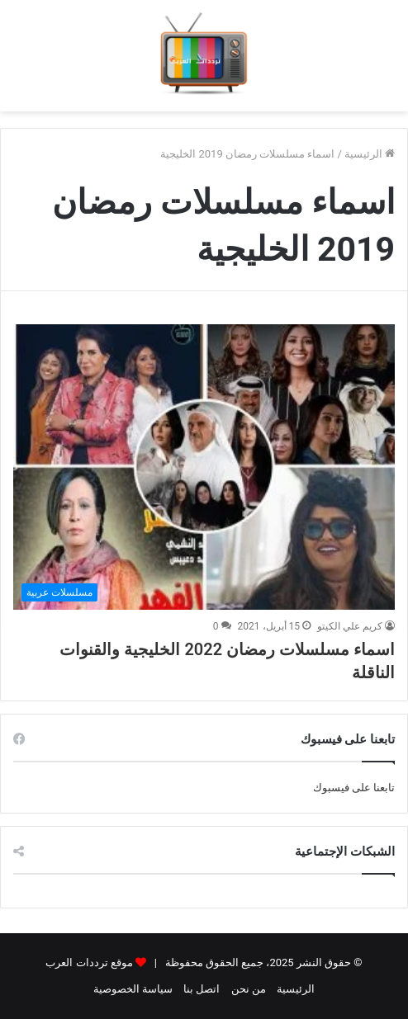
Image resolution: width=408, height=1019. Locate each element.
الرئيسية (369, 154)
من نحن (248, 989)
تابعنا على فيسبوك (354, 787)
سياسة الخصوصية (133, 989)
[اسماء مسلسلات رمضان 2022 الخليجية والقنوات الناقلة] (204, 467)
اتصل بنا (201, 989)
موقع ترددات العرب (88, 962)
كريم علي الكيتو (349, 626)
